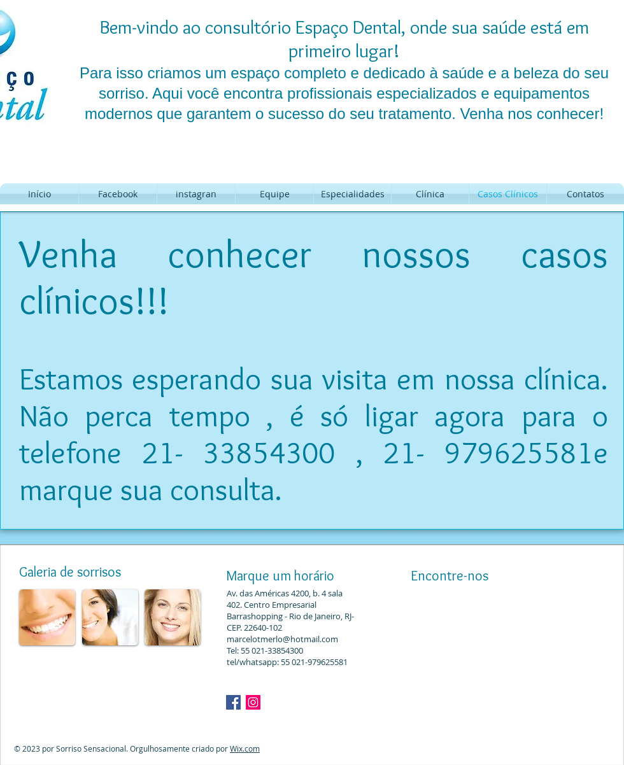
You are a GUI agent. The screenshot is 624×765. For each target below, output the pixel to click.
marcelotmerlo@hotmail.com (282, 639)
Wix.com (245, 748)
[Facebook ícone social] (233, 702)
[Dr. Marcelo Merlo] (253, 702)
